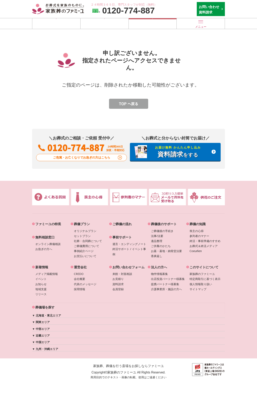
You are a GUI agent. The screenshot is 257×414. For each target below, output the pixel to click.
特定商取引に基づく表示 (205, 279)
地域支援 (41, 289)
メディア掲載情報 (46, 274)
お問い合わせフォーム (128, 267)
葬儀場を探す (56, 23)
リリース (41, 294)
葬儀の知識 (198, 224)
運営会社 (80, 267)
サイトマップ (198, 289)
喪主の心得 (197, 231)
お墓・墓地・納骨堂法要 (166, 251)
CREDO (79, 274)
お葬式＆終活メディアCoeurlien (204, 248)
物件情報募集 (159, 274)
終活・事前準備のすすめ (205, 241)
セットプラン (82, 236)
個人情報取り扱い (201, 284)
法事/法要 (157, 236)
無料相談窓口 (45, 237)
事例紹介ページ (84, 251)
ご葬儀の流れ (122, 224)
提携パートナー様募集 (165, 284)
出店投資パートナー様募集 (168, 279)
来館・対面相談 (122, 274)
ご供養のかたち (161, 246)
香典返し (156, 256)
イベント (41, 279)
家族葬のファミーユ (202, 274)
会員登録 (118, 289)
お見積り (118, 279)
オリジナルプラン (85, 231)
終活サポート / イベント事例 (129, 251)
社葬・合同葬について (88, 241)
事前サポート (122, 237)
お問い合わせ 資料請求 (209, 9)
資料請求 (118, 284)
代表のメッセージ (85, 284)
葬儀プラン (82, 224)
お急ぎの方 (153, 23)
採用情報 (79, 289)
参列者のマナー (199, 236)
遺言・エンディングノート (129, 244)
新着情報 (41, 267)
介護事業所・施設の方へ (166, 289)
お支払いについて (85, 256)
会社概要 (79, 279)
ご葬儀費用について (86, 246)
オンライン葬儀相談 (48, 244)
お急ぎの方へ (43, 249)
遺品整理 (156, 241)
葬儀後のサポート (164, 224)
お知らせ (41, 284)
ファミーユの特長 (48, 224)
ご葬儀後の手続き (162, 231)
